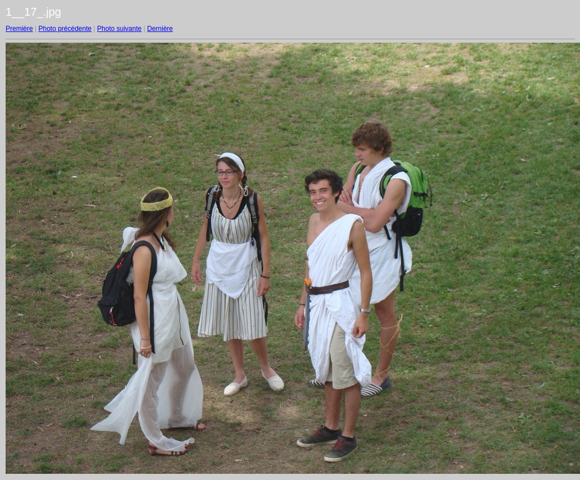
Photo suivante (119, 29)
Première (19, 29)
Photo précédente (64, 29)
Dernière (160, 29)
